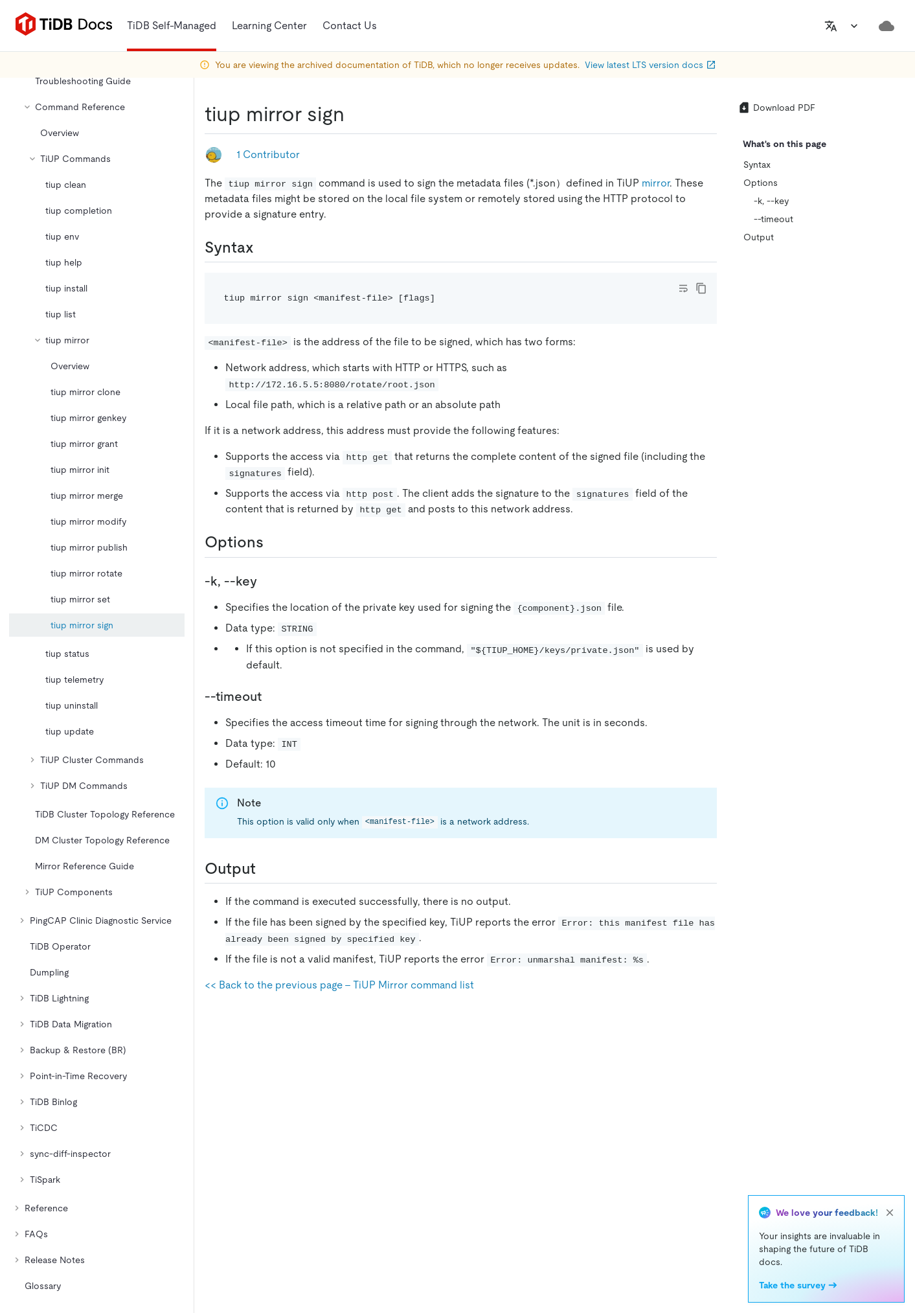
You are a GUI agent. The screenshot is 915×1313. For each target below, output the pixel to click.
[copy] (701, 288)
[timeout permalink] (272, 696)
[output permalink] (266, 868)
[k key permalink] (267, 581)
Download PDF (776, 107)
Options (760, 182)
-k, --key (771, 201)
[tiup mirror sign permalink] (355, 114)
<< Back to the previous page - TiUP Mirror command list (339, 985)
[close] (890, 1213)
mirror (656, 183)
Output (758, 237)
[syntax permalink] (264, 247)
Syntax (757, 164)
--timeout (773, 219)
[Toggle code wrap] (683, 288)
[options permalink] (274, 542)
